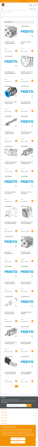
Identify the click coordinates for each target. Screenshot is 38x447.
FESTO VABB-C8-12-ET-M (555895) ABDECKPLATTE (25, 103)
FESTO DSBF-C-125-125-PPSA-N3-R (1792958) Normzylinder (10, 223)
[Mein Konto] (34, 5)
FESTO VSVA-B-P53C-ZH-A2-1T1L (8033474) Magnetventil (10, 373)
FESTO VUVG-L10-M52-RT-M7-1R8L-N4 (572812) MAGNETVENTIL (10, 193)
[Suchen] (29, 5)
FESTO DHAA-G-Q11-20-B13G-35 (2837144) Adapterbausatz (27, 73)
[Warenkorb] (36, 5)
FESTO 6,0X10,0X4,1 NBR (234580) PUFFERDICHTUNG (10, 73)
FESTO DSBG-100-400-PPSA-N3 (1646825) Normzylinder (27, 163)
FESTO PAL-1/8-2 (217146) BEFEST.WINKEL (26, 193)
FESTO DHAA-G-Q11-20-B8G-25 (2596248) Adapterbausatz (11, 163)
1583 (13, 386)
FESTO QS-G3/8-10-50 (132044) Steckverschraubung (11, 103)
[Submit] (28, 405)
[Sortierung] (19, 22)
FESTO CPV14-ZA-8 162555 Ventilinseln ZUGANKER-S (10, 283)
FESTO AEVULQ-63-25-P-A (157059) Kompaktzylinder (10, 43)
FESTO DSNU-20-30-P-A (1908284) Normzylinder (9, 133)
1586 (23, 386)
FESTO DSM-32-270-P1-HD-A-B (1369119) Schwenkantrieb (27, 223)
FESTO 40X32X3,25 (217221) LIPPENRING (26, 313)
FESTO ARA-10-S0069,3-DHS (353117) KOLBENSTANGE (26, 373)
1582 (10, 386)
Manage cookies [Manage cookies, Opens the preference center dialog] (18, 442)
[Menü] (1, 8)
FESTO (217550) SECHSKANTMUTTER (9, 253)
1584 (16, 386)
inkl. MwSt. (33, 9)
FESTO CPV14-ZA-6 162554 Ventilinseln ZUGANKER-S (26, 283)
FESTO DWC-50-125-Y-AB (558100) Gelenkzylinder (9, 313)
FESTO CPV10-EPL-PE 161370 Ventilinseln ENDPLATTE (26, 133)
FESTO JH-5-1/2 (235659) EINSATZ (25, 43)
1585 (20, 386)
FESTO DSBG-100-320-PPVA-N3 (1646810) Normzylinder (11, 343)
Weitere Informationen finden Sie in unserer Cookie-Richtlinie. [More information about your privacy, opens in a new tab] (20, 435)
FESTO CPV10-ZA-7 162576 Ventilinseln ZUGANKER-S (26, 343)
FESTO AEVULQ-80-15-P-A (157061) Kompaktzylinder (26, 253)
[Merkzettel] (31, 5)
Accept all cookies (17, 438)
